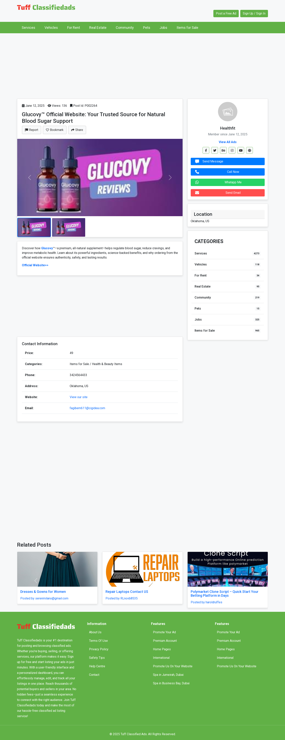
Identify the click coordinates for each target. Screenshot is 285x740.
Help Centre (97, 666)
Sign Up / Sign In (254, 13)
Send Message (208, 161)
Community (125, 28)
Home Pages (162, 649)
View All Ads (228, 142)
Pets (146, 28)
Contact (94, 675)
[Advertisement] (142, 65)
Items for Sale (187, 28)
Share (77, 130)
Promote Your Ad (164, 632)
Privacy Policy (98, 649)
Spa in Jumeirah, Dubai (168, 675)
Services (28, 28)
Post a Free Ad (226, 13)
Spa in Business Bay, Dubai (171, 683)
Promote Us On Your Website (172, 666)
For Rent (73, 28)
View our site (79, 397)
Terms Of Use (98, 641)
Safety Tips (97, 658)
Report (31, 130)
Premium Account (165, 641)
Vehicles (51, 28)
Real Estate (97, 28)
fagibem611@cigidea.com (87, 408)
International (161, 658)
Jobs (163, 28)
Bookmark (55, 130)
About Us (95, 632)
